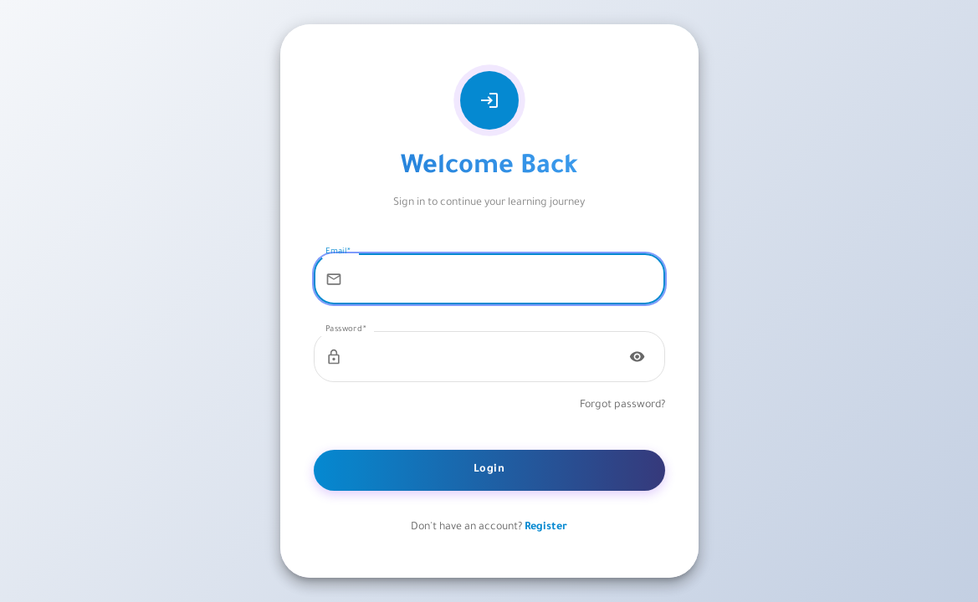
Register (546, 527)
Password (345, 329)
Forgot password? (622, 405)
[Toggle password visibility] (637, 357)
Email (338, 252)
